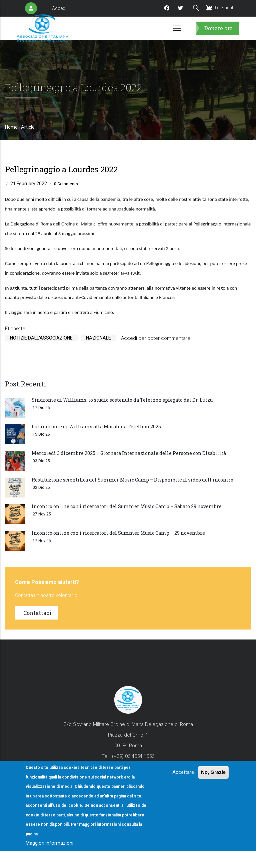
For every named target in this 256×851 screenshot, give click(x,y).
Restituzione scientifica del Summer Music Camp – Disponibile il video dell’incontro (132, 480)
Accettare (183, 772)
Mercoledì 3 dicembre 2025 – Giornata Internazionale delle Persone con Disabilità (129, 453)
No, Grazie (213, 772)
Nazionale (98, 338)
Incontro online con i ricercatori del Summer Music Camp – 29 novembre (118, 533)
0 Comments (66, 184)
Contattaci (37, 612)
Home (11, 127)
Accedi (59, 8)
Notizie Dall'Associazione (41, 338)
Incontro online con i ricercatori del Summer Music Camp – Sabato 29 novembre (127, 506)
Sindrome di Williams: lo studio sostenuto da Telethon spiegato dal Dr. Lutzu (122, 400)
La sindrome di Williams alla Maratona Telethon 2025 (96, 426)
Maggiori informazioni (49, 843)
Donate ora (218, 28)
